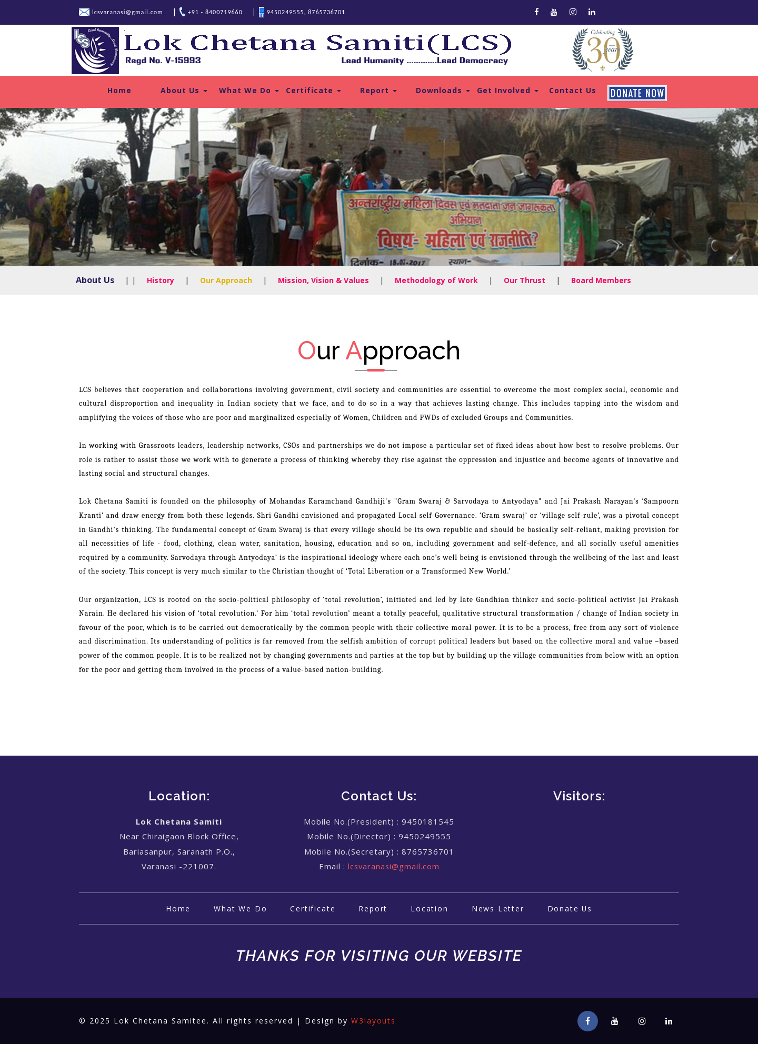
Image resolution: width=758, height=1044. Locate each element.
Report (378, 90)
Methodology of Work (436, 280)
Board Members (601, 280)
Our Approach (226, 280)
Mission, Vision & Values (323, 280)
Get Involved (507, 90)
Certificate (313, 90)
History (160, 280)
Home (119, 90)
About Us (184, 90)
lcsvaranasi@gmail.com (394, 866)
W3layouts (373, 1021)
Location (430, 909)
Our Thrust (524, 280)
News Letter (499, 909)
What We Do (249, 90)
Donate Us (572, 909)
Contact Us (572, 90)
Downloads (443, 90)
